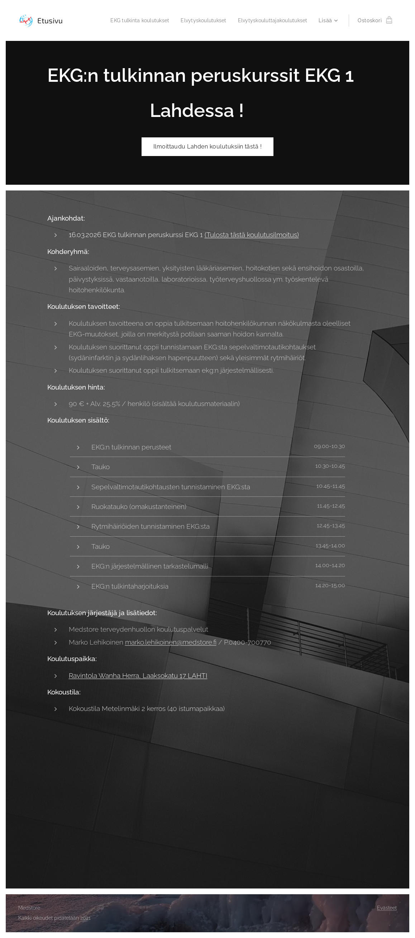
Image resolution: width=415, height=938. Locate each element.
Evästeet (387, 908)
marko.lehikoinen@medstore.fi (170, 642)
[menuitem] (132, 20)
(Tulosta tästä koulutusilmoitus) (252, 235)
